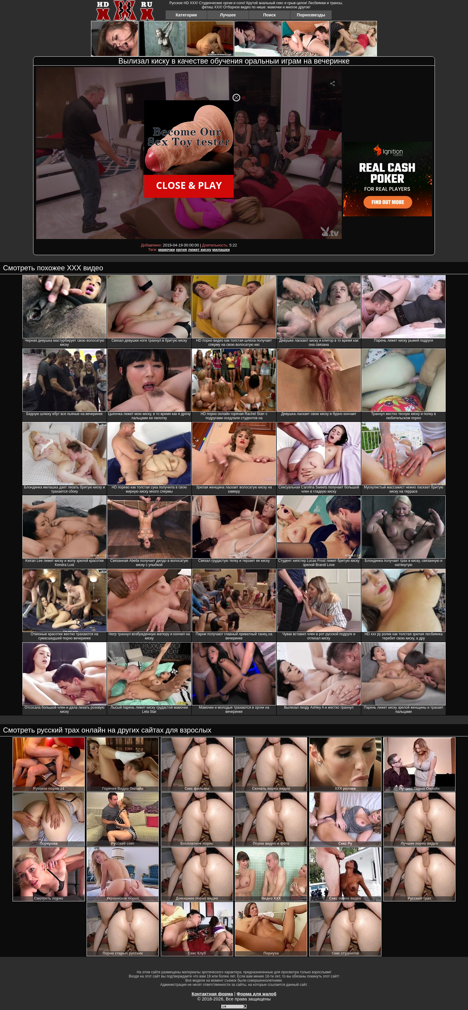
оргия (181, 249)
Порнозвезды (311, 15)
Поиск (269, 15)
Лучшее (228, 15)
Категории (186, 15)
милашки (221, 249)
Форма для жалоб (256, 993)
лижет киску (199, 249)
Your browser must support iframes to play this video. (189, 154)
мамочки (166, 249)
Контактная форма (212, 993)
